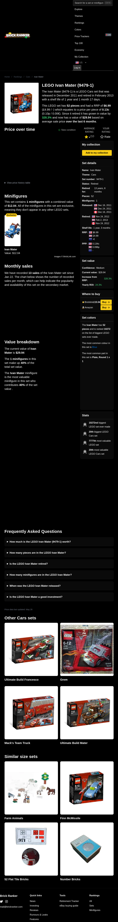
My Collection (81, 57)
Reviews (34, 847)
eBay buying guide (69, 843)
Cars (28, 77)
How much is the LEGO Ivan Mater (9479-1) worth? (40, 479)
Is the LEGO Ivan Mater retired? (29, 501)
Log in (77, 67)
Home (7, 77)
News (32, 838)
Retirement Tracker (69, 838)
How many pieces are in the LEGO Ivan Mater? (38, 490)
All (90, 838)
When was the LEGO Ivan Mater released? (35, 523)
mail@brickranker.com (11, 844)
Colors (78, 29)
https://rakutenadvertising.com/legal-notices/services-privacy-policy (59, 889)
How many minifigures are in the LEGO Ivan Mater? (41, 512)
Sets (91, 843)
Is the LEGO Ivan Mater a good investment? (36, 534)
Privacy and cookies (40, 861)
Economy (79, 50)
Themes (79, 16)
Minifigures (94, 847)
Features (34, 856)
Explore (78, 9)
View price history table (18, 183)
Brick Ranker (8, 833)
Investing (34, 843)
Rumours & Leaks (39, 852)
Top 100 (79, 43)
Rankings (79, 23)
